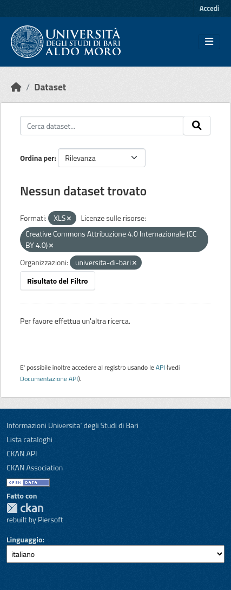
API (161, 367)
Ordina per (37, 157)
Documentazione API (49, 378)
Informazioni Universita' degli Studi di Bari (72, 425)
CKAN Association (34, 467)
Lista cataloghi (29, 439)
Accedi (209, 8)
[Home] (16, 87)
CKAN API (21, 453)
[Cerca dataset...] (101, 125)
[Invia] (197, 125)
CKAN (24, 508)
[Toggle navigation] (209, 41)
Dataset (50, 87)
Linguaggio (24, 539)
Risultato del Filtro (57, 280)
